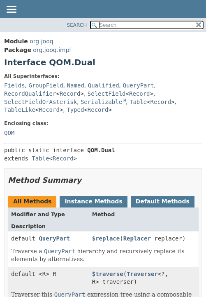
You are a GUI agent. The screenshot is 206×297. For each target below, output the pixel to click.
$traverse (107, 274)
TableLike (19, 109)
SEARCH (77, 25)
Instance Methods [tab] (93, 201)
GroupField (45, 85)
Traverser (142, 274)
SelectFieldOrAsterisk (40, 102)
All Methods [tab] (32, 201)
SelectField (107, 93)
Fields (14, 85)
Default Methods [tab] (163, 201)
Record (70, 93)
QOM (9, 133)
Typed (75, 109)
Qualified (103, 85)
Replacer (137, 238)
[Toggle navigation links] (11, 10)
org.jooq (41, 41)
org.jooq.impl (52, 50)
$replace (106, 238)
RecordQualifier (30, 93)
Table (138, 102)
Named (75, 85)
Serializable (101, 102)
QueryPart (138, 85)
